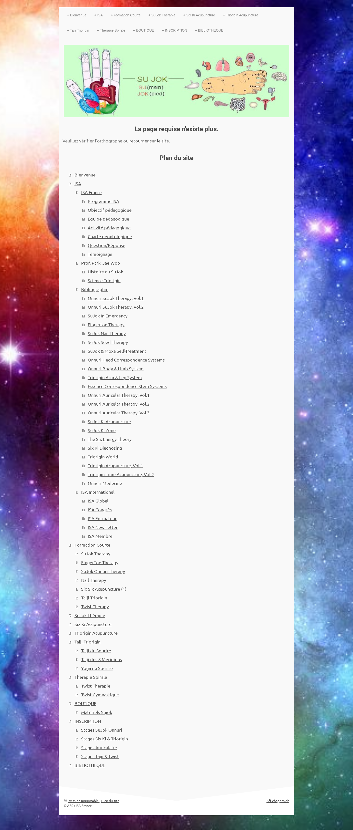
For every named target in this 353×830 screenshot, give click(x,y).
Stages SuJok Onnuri (101, 729)
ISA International (97, 491)
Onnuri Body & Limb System (116, 368)
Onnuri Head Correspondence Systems (126, 359)
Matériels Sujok (96, 712)
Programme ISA (103, 201)
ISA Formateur (102, 518)
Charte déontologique (110, 236)
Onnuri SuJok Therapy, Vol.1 (116, 298)
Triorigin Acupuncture (96, 632)
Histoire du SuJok (105, 271)
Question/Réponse (106, 245)
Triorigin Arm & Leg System (115, 377)
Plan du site (110, 800)
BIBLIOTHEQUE (90, 765)
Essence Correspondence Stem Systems (127, 386)
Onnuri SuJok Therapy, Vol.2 (116, 306)
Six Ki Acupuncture (93, 624)
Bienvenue (85, 174)
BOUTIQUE (85, 703)
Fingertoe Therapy (106, 324)
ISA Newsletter (103, 527)
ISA (78, 183)
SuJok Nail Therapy (107, 333)
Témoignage (100, 254)
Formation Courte (92, 544)
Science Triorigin (104, 280)
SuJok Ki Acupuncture (109, 421)
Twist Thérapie (95, 685)
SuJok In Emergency (107, 315)
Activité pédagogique (109, 227)
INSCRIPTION (88, 721)
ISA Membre (100, 535)
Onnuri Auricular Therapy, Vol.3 (119, 412)
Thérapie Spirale (91, 676)
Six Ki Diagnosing (105, 447)
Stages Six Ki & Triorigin (104, 738)
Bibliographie (94, 289)
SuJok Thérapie (90, 615)
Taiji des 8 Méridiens (101, 659)
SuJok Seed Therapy (108, 342)
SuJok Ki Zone (102, 430)
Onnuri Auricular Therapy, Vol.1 (119, 394)
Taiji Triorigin (94, 597)
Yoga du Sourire (97, 668)
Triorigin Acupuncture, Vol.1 (115, 465)
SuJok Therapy (95, 553)
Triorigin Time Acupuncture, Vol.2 (121, 474)
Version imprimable (82, 800)
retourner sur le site (149, 140)
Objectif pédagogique (110, 209)
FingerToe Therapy (99, 562)
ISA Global (98, 500)
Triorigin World (103, 456)
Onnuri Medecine (105, 483)
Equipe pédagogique (108, 218)
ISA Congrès (100, 509)
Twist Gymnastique (100, 694)
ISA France (91, 192)
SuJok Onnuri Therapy (103, 571)
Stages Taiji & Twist (100, 756)
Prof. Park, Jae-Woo (100, 262)
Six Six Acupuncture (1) (103, 588)
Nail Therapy (93, 580)
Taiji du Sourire (96, 650)
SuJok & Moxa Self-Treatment (117, 350)
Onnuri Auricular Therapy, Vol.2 (119, 403)
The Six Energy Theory (110, 439)
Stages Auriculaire (99, 747)
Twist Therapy (95, 606)
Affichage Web (277, 800)
